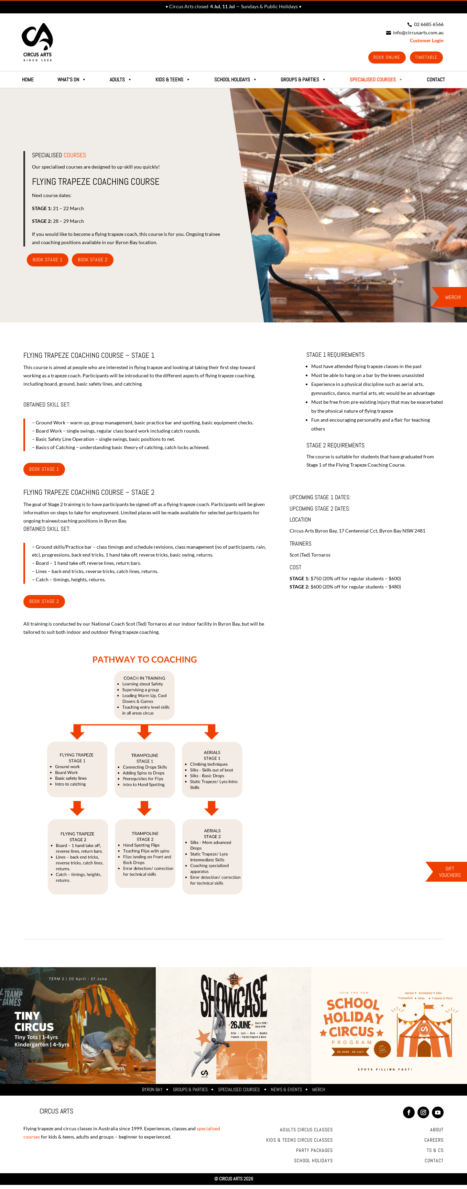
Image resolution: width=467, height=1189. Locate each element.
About (437, 1131)
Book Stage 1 (48, 261)
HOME (28, 80)
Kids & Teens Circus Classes (299, 1141)
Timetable (425, 58)
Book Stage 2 (93, 261)
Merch (318, 1090)
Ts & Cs (435, 1151)
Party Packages (314, 1151)
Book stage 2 (44, 602)
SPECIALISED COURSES (376, 80)
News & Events (286, 1090)
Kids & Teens (173, 80)
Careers (434, 1141)
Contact (434, 1162)
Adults (121, 80)
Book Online (384, 58)
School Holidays (235, 80)
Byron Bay (152, 1090)
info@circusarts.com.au (415, 32)
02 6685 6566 (425, 24)
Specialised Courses (239, 1090)
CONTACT (436, 80)
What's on (71, 80)
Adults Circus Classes (306, 1131)
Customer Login (427, 40)
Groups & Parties (190, 1090)
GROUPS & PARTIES (303, 80)
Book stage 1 (44, 470)
